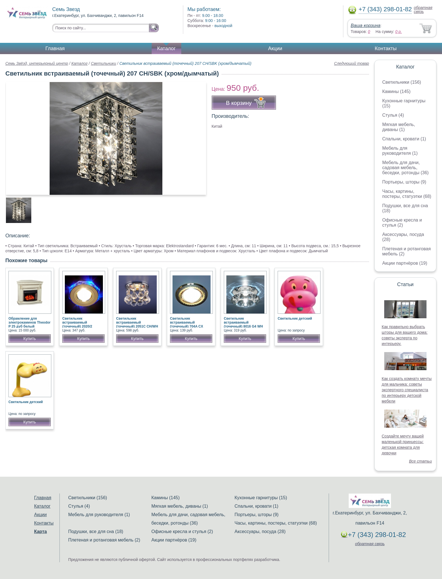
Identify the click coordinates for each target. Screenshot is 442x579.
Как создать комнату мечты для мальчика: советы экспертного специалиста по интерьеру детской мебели (407, 389)
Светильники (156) (401, 82)
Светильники (103, 63)
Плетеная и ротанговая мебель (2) (104, 540)
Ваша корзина (365, 25)
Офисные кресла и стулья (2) (402, 222)
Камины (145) (396, 91)
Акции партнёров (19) (404, 263)
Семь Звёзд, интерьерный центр (36, 63)
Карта (40, 531)
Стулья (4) (393, 115)
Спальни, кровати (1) (404, 138)
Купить (29, 338)
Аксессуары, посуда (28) (260, 531)
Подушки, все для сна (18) (95, 531)
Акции (275, 48)
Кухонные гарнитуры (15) (261, 497)
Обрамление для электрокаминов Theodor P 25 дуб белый (29, 322)
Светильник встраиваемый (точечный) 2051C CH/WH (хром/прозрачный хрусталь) (137, 326)
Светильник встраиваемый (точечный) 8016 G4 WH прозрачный (243, 324)
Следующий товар (351, 63)
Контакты (386, 48)
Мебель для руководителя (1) (399, 151)
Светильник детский (295, 319)
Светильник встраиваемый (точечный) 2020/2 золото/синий (77, 324)
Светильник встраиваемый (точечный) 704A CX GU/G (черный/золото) (188, 324)
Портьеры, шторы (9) (404, 182)
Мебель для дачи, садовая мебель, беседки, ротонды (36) (405, 167)
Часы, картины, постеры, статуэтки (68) (406, 194)
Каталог (166, 48)
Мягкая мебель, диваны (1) (398, 127)
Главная (55, 48)
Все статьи (420, 461)
